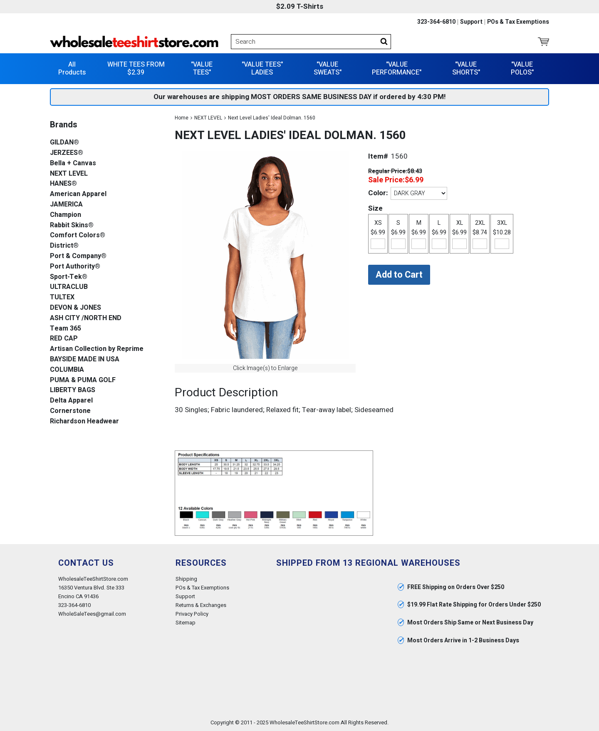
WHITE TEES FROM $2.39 (136, 68)
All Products (72, 68)
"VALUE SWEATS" (328, 68)
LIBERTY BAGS (72, 390)
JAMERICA (66, 204)
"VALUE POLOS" (522, 68)
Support (471, 22)
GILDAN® (64, 142)
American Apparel (78, 194)
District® (64, 245)
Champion (65, 215)
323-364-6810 (436, 22)
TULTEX (62, 297)
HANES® (63, 183)
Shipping (186, 579)
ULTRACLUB (69, 287)
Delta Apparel (71, 400)
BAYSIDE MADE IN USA (84, 359)
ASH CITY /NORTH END (85, 318)
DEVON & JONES (75, 307)
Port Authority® (75, 266)
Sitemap (186, 623)
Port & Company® (78, 256)
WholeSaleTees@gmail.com (92, 614)
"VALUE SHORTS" (466, 68)
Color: (378, 193)
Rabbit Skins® (72, 225)
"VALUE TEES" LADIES (262, 68)
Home (181, 118)
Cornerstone (70, 411)
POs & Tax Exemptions (518, 22)
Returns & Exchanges (201, 605)
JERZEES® (66, 153)
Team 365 (65, 328)
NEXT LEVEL (208, 118)
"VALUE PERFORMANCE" (396, 68)
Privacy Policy (192, 614)
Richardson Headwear (84, 421)
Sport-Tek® (68, 277)
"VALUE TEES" (202, 68)
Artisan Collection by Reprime (97, 349)
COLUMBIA (67, 370)
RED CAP (64, 338)
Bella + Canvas (73, 163)
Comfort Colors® (77, 235)
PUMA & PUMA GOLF (83, 380)
